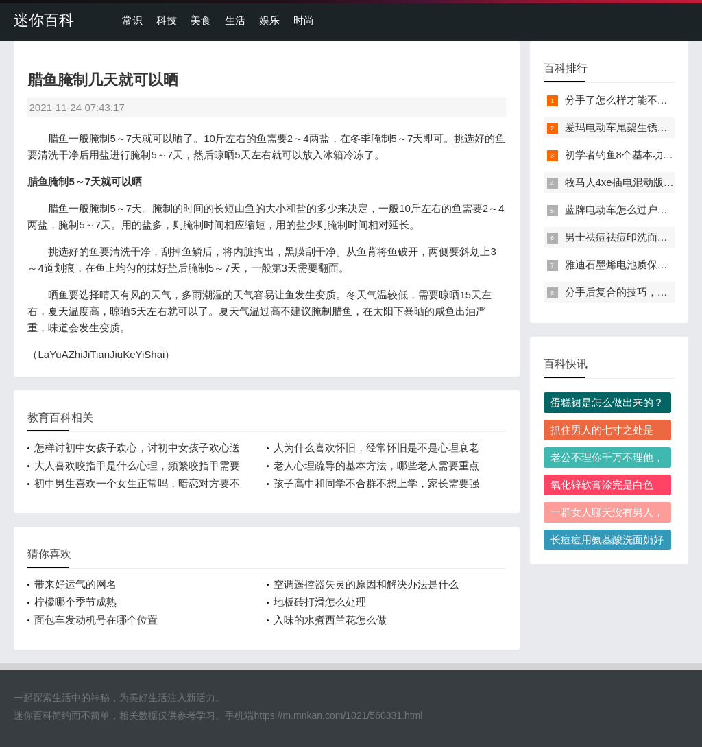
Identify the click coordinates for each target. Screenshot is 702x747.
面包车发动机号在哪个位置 (96, 620)
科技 (166, 20)
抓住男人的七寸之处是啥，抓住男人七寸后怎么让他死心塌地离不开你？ (607, 432)
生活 (235, 20)
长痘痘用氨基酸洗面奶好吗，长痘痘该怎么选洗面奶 (607, 542)
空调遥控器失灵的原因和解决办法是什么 (366, 584)
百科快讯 (566, 364)
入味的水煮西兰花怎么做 (330, 620)
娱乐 (269, 20)
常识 (132, 20)
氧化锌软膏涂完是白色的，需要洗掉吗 (601, 487)
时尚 (303, 20)
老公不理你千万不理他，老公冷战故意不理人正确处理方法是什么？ (607, 459)
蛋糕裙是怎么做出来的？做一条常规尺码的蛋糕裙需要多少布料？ (607, 404)
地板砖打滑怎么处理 (320, 602)
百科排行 (566, 68)
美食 (201, 20)
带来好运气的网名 (75, 584)
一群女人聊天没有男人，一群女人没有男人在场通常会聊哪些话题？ (607, 514)
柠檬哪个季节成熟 (75, 602)
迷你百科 (44, 20)
